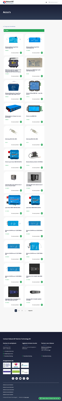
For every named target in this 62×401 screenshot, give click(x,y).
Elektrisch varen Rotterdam (8, 387)
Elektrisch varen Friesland (8, 394)
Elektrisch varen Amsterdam (8, 389)
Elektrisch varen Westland (8, 384)
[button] (50, 398)
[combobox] (53, 2)
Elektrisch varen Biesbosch (8, 392)
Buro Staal (27, 397)
